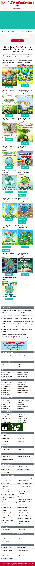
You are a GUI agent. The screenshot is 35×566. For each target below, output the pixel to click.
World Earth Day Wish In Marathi (9, 171)
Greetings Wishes (24, 547)
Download (9, 87)
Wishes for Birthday (8, 558)
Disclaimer (31, 563)
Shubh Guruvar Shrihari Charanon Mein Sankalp (16, 310)
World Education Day (25, 502)
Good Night (5, 359)
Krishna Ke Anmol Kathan (7, 460)
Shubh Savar (23, 420)
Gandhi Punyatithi (24, 521)
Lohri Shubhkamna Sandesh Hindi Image (14, 334)
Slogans (21, 408)
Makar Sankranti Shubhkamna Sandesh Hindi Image (17, 326)
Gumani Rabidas (23, 536)
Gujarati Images (24, 556)
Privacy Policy (18, 564)
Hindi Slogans (6, 394)
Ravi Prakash (22, 538)
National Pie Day (24, 489)
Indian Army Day (7, 513)
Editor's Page (23, 529)
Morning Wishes (7, 550)
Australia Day (23, 510)
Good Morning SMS (8, 466)
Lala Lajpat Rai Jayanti (26, 515)
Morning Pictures (7, 547)
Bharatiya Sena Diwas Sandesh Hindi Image (15, 313)
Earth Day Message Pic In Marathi (9, 119)
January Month (6, 478)
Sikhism (21, 441)
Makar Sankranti (7, 507)
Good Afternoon (7, 357)
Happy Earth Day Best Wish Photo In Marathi (25, 91)
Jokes (4, 416)
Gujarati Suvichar (24, 414)
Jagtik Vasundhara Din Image (9, 278)
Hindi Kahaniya (23, 392)
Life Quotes (5, 374)
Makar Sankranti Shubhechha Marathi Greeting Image (18, 321)
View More (22, 192)
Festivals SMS (23, 466)
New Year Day (6, 480)
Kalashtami (5, 483)
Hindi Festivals (6, 382)
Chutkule (22, 384)
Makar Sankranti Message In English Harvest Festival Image (18, 330)
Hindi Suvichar (23, 386)
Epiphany (5, 486)
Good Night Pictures (8, 553)
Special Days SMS (24, 469)
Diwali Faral (6, 456)
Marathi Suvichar (24, 400)
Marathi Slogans (24, 550)
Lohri (4, 504)
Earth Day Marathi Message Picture (8, 91)
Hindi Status (6, 386)
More (20, 359)
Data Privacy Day (24, 513)
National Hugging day (25, 483)
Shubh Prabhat (6, 390)
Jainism (21, 436)
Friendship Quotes (7, 376)
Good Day (22, 355)
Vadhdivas (5, 404)
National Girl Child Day (26, 499)
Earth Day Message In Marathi (9, 254)
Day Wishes (28, 31)
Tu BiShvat (22, 496)
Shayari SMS (6, 472)
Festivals (20, 31)
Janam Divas (23, 418)
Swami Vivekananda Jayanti (8, 498)
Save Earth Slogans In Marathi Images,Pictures (17, 57)
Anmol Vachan (23, 382)
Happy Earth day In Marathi (24, 254)
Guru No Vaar (6, 418)
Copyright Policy (11, 564)
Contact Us (24, 564)
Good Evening (23, 357)
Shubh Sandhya (23, 390)
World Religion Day (25, 486)
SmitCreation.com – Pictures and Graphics (19, 563)
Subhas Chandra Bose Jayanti (25, 492)
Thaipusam (22, 504)
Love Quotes (6, 372)
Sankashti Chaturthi (25, 518)
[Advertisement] (17, 20)
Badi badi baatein (7, 450)
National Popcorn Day (25, 478)
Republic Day (23, 507)
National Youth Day (8, 494)
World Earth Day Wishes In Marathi (23, 171)
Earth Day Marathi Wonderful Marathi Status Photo (8, 62)
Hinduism (5, 441)
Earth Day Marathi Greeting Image (8, 147)
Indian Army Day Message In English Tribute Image (17, 315)
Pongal (4, 510)
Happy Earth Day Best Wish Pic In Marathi (25, 61)
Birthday (13, 31)
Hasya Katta (6, 402)
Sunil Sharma (5, 538)
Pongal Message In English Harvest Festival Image (17, 318)
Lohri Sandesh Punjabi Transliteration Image (15, 337)
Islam (4, 444)
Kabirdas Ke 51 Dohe (25, 456)
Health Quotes (23, 372)
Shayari (21, 388)
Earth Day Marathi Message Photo (24, 119)
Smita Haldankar (6, 529)
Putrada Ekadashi (24, 480)
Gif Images (22, 365)
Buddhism (5, 436)
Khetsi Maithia (5, 541)
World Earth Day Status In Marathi (23, 199)
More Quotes (23, 376)
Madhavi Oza (5, 536)
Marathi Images (23, 553)
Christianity (5, 438)
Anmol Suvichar (7, 384)
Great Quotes (23, 374)
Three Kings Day (7, 489)
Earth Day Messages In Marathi (9, 226)
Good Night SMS (7, 469)
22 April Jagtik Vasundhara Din (23, 226)
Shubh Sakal (6, 406)
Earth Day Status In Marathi (24, 147)
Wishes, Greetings (7, 556)
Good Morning (5, 31)
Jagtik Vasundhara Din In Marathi (9, 199)
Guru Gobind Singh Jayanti (8, 521)
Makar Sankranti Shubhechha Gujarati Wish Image (17, 324)
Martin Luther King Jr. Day (9, 516)
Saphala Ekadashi (7, 492)
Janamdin (5, 388)
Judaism (21, 438)
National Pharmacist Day (9, 502)
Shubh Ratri (5, 392)
